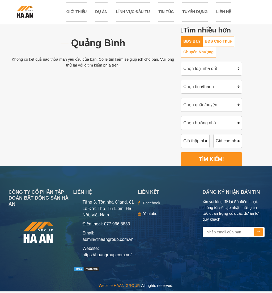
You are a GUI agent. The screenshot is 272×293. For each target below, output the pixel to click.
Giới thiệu (76, 12)
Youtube (150, 215)
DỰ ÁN (101, 12)
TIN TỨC (166, 12)
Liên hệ (223, 12)
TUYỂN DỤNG (194, 12)
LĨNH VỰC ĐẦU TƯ (133, 12)
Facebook (151, 205)
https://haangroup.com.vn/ (107, 256)
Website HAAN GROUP (119, 287)
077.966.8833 (117, 225)
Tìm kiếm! (211, 161)
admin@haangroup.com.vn (108, 241)
